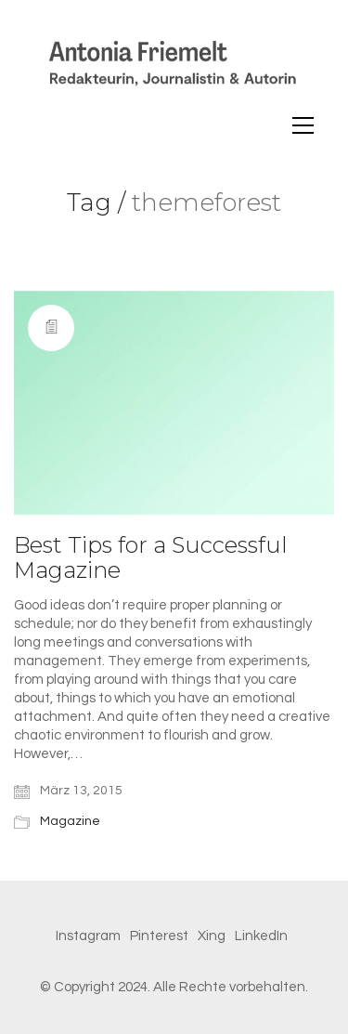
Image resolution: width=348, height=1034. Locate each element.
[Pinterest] (159, 936)
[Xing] (212, 936)
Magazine (70, 821)
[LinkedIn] (261, 936)
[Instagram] (88, 936)
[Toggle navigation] (303, 125)
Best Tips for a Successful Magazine (151, 557)
